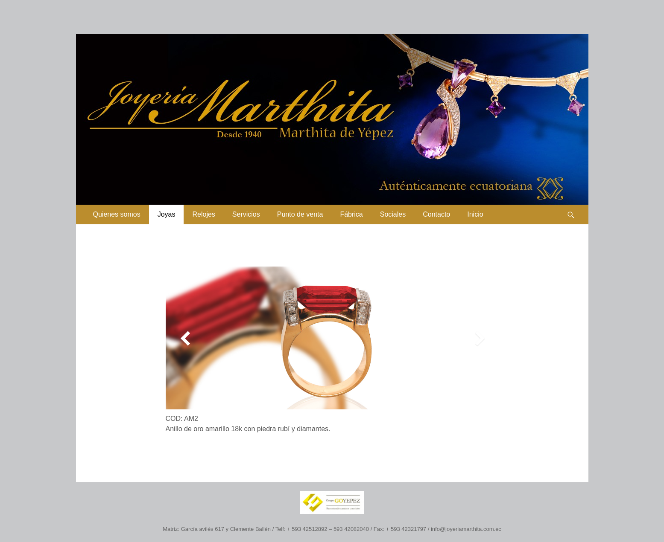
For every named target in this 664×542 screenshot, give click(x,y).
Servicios (246, 214)
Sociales (393, 214)
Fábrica (351, 214)
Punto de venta (300, 214)
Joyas (167, 214)
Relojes (203, 214)
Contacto (436, 214)
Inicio (475, 214)
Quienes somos (116, 214)
